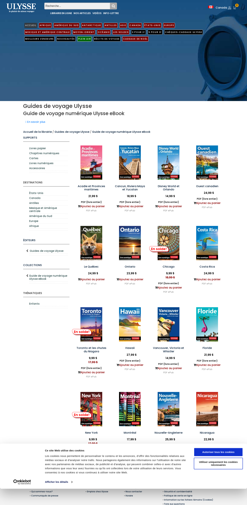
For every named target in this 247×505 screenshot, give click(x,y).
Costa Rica (207, 267)
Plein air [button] (84, 38)
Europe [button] (169, 25)
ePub (94, 210)
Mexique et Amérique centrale (43, 209)
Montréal (130, 433)
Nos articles (82, 13)
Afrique (34, 226)
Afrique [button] (45, 25)
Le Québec (91, 267)
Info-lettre (111, 13)
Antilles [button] (111, 25)
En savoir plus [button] (35, 122)
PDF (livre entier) (91, 202)
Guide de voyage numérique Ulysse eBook (121, 132)
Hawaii (130, 348)
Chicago (169, 267)
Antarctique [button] (91, 25)
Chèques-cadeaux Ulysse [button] (183, 32)
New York (91, 433)
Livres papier (37, 148)
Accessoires (37, 168)
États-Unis (36, 193)
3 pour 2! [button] (138, 32)
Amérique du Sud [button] (66, 25)
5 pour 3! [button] (155, 32)
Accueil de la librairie (37, 132)
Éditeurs (29, 240)
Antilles (34, 203)
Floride (207, 348)
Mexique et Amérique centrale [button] (47, 32)
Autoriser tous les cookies (218, 468)
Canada (34, 198)
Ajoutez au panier (92, 206)
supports (30, 138)
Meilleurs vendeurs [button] (39, 38)
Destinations (33, 182)
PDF (88, 210)
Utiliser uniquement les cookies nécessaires (218, 480)
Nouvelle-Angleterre (169, 433)
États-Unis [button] (152, 25)
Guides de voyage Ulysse (72, 132)
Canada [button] (135, 25)
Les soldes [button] (120, 32)
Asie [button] (123, 25)
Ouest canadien (207, 186)
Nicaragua (207, 433)
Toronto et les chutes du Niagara (91, 349)
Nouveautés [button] (66, 38)
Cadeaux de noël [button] (135, 38)
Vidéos (97, 13)
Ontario (130, 267)
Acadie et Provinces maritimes (91, 187)
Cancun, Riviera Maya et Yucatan (130, 187)
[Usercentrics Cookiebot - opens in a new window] (22, 498)
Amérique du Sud (40, 216)
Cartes (33, 158)
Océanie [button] (104, 32)
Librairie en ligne (61, 13)
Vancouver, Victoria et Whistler (168, 349)
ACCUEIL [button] (30, 25)
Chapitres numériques (44, 153)
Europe (33, 221)
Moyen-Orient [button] (83, 32)
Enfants (34, 304)
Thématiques (32, 293)
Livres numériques (41, 163)
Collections (32, 265)
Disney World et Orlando (168, 187)
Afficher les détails (56, 498)
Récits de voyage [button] (107, 38)
